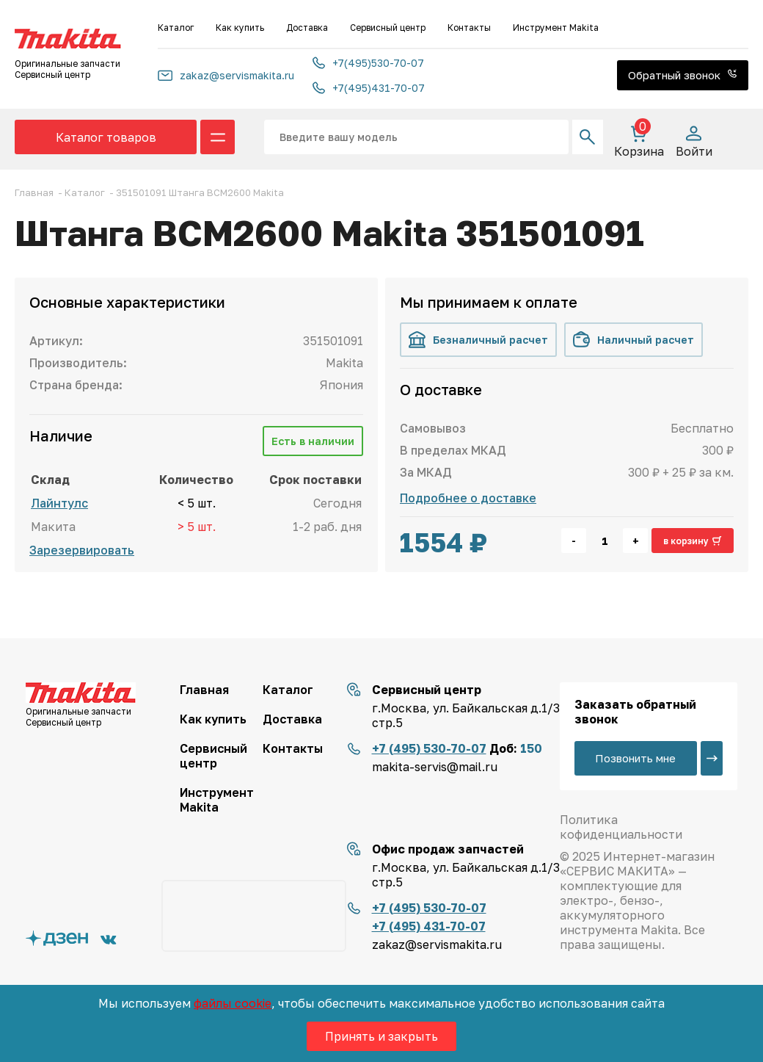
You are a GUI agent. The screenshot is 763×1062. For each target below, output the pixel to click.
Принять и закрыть (381, 1036)
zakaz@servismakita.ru (226, 75)
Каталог (176, 27)
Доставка (307, 27)
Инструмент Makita (556, 27)
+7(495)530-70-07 (368, 63)
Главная (204, 689)
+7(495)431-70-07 (369, 88)
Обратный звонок (682, 75)
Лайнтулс (59, 503)
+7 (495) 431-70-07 (429, 926)
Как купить (240, 27)
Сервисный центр (388, 27)
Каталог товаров (106, 137)
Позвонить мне (635, 758)
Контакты (469, 27)
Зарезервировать (81, 550)
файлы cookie (232, 1003)
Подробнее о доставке (468, 498)
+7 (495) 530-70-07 (429, 748)
